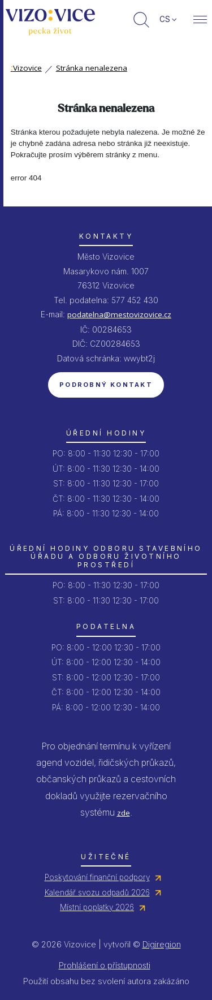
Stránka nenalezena (91, 68)
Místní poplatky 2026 (97, 907)
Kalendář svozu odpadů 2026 (97, 892)
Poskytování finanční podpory (97, 877)
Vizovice (26, 68)
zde (123, 813)
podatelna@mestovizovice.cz (119, 314)
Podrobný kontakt (106, 385)
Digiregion (161, 944)
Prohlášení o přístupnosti (104, 965)
